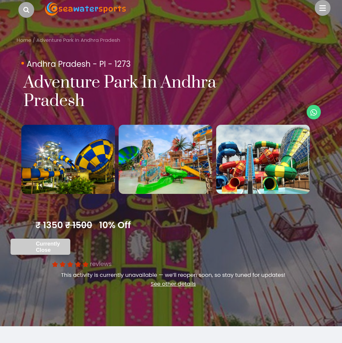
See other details (173, 301)
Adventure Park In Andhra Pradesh (78, 40)
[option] (87, 168)
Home (24, 40)
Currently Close (48, 264)
